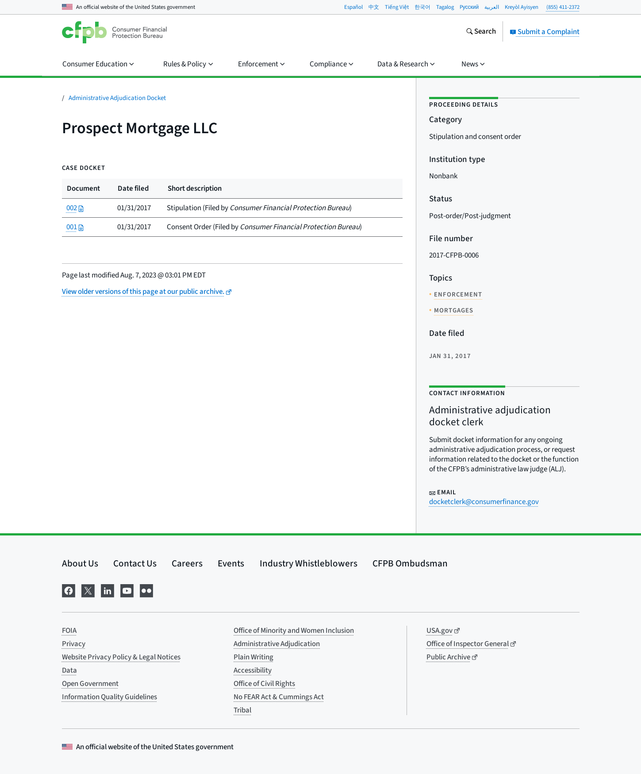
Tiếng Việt (397, 7)
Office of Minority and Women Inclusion (294, 630)
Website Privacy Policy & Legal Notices (121, 657)
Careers (187, 563)
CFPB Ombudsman (410, 563)
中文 (373, 7)
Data (69, 670)
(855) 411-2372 (563, 7)
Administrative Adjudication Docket (117, 98)
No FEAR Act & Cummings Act (279, 697)
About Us (80, 563)
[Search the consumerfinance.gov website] (481, 32)
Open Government (90, 683)
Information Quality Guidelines (109, 697)
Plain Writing (253, 657)
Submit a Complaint (545, 32)
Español (353, 7)
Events (231, 563)
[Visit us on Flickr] (146, 590)
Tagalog (445, 7)
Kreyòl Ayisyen (521, 7)
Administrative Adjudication (277, 644)
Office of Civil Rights (264, 683)
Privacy (73, 644)
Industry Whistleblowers (308, 563)
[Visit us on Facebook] (68, 590)
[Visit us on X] (88, 590)
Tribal (242, 710)
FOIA (69, 630)
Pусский (469, 7)
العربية (491, 7)
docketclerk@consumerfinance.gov (484, 502)
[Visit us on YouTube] (127, 590)
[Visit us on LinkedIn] (107, 590)
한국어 (422, 7)
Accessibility (253, 670)
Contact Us (135, 563)
